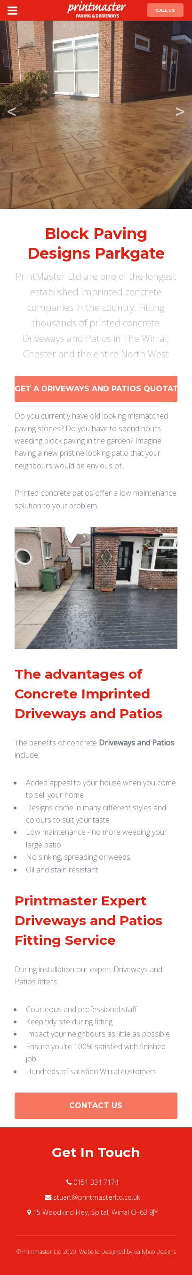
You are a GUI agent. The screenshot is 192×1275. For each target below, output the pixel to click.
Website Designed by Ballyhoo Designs (127, 1252)
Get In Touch (96, 1152)
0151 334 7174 (96, 1182)
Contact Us (95, 1105)
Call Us (165, 10)
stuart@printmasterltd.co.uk (96, 1197)
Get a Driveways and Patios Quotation (96, 388)
